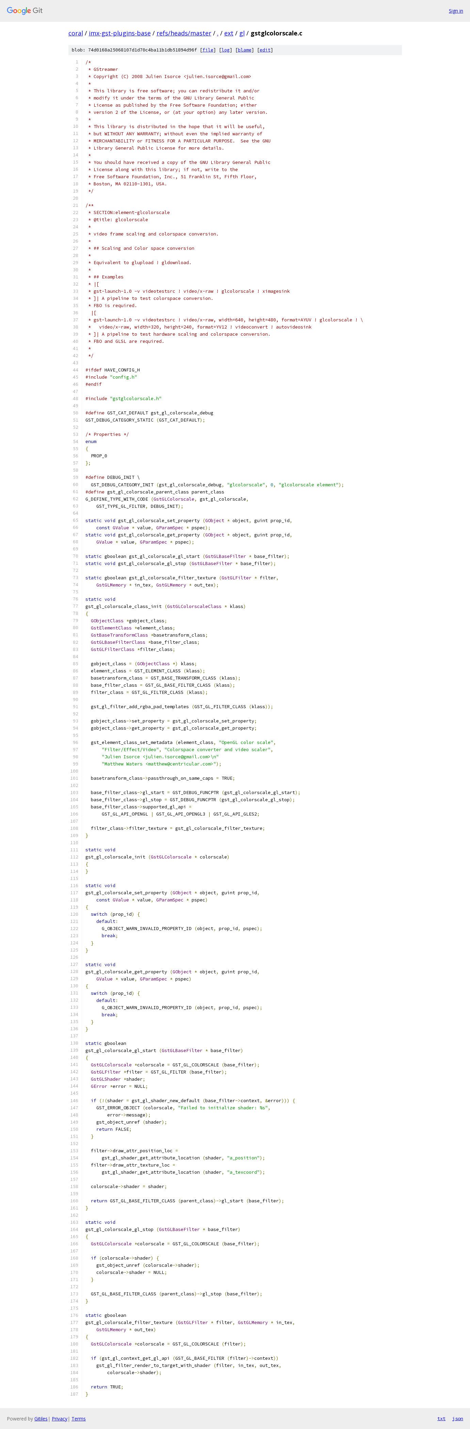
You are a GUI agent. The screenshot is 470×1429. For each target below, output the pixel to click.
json (457, 1418)
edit (265, 50)
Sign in (456, 10)
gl (242, 33)
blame (245, 50)
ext (228, 33)
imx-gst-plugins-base (120, 33)
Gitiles (41, 1418)
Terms (78, 1418)
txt (441, 1418)
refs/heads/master (184, 33)
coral (75, 33)
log (226, 50)
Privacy (59, 1418)
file (207, 50)
